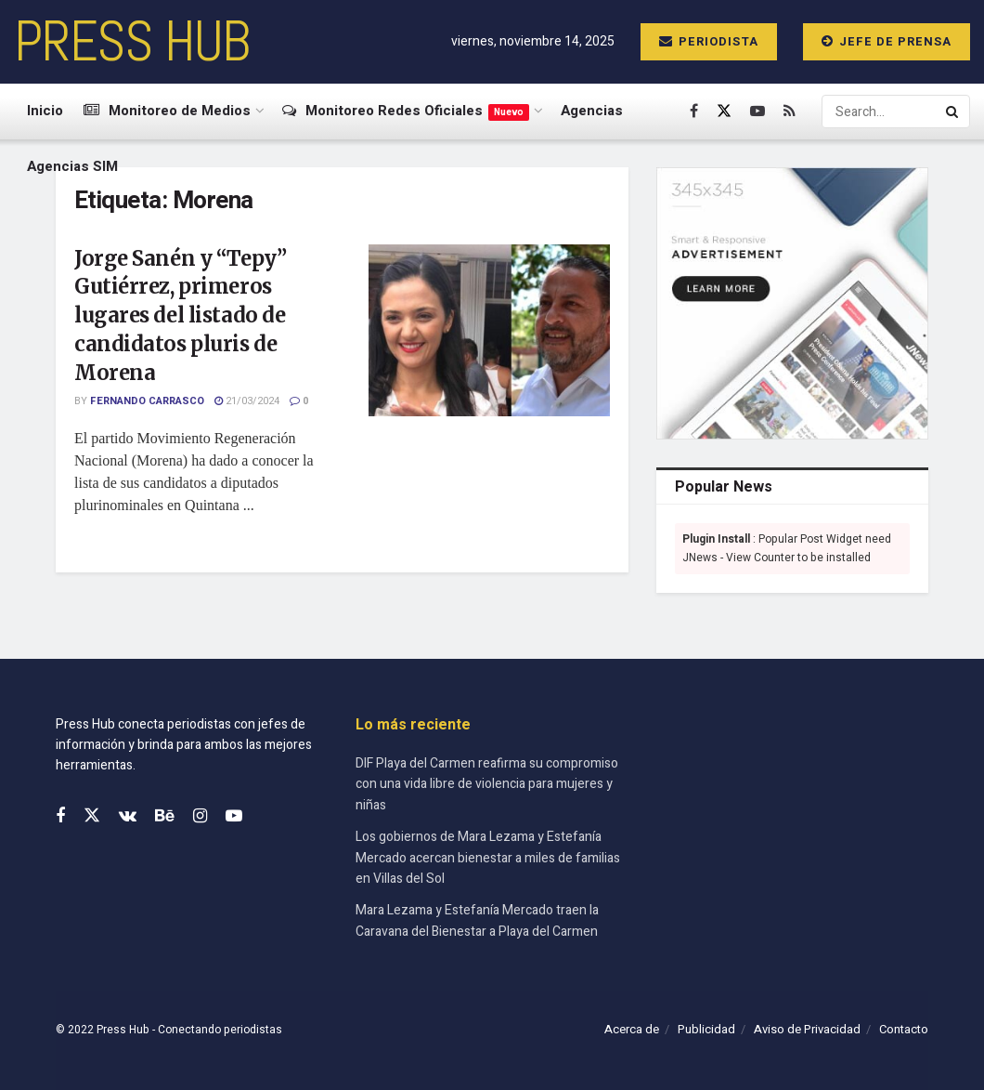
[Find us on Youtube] (757, 111)
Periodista (708, 41)
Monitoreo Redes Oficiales (405, 110)
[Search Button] (953, 111)
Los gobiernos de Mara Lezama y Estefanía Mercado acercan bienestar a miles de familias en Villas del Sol (488, 857)
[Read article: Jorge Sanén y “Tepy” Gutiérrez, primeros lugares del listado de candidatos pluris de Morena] (489, 330)
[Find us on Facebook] (694, 111)
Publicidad (706, 1029)
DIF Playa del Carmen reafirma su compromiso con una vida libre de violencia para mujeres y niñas (487, 784)
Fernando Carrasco (147, 401)
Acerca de (631, 1029)
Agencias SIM (72, 166)
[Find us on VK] (127, 817)
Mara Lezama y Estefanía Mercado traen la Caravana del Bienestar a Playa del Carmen (477, 920)
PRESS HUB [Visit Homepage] (132, 42)
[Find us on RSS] (789, 111)
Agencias (592, 110)
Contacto (903, 1029)
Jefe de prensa (887, 41)
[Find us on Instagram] (200, 817)
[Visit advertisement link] (792, 303)
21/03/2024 (246, 401)
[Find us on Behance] (165, 817)
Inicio (45, 110)
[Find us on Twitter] (724, 111)
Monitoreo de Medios (167, 110)
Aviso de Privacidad (807, 1029)
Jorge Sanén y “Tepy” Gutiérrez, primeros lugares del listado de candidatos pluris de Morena (180, 315)
